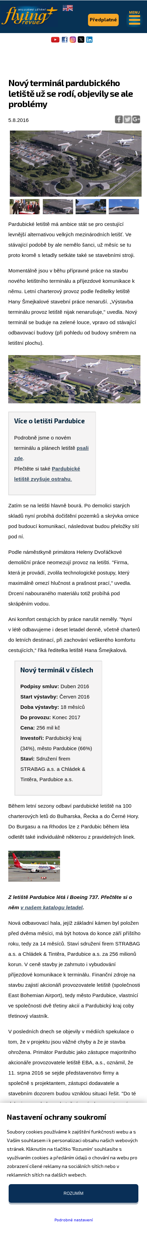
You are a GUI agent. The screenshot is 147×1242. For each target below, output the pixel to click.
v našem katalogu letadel (51, 907)
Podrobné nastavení (74, 1219)
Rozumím (73, 1193)
